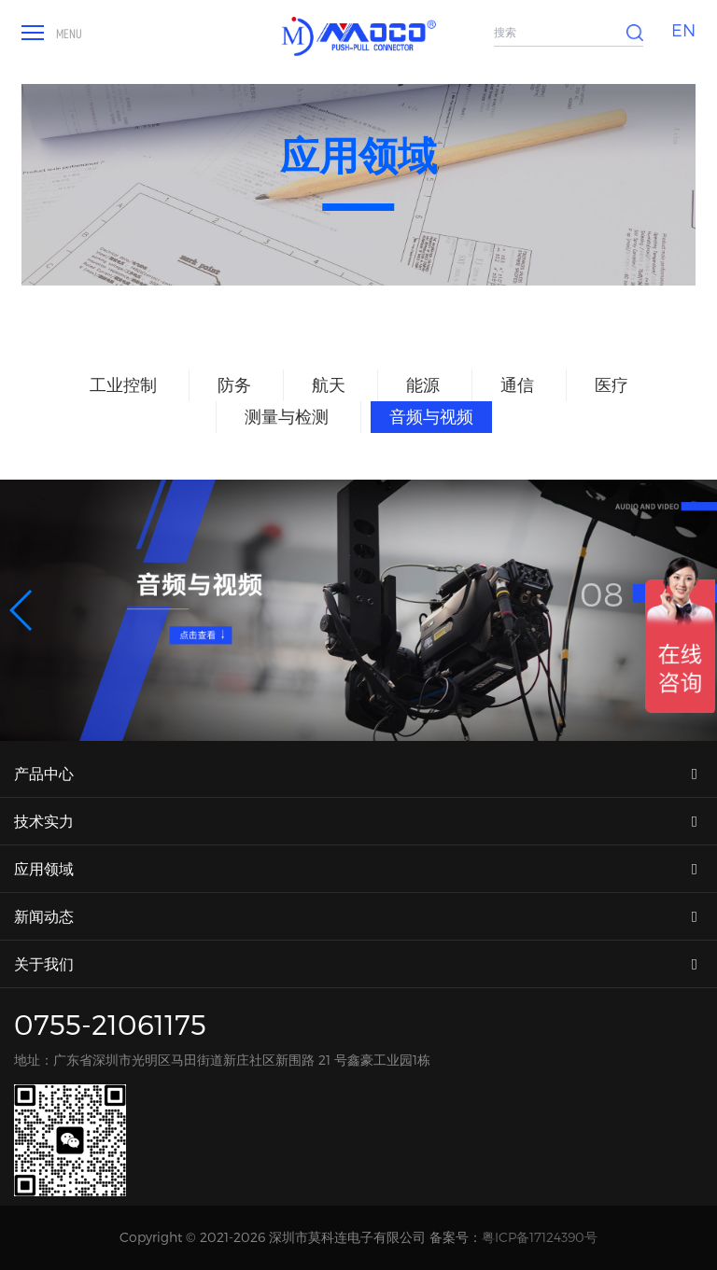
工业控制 (123, 384)
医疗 (611, 384)
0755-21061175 (110, 1023)
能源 (423, 384)
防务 (234, 384)
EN (683, 29)
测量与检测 (287, 416)
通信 (517, 384)
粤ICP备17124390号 (540, 1237)
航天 (328, 384)
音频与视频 (431, 416)
